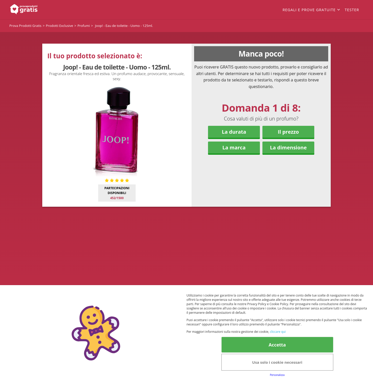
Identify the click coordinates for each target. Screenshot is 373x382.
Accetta (277, 345)
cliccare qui (277, 331)
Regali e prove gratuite (309, 9)
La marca (234, 147)
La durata (234, 131)
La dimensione (288, 147)
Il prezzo (288, 131)
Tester (352, 9)
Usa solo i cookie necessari (277, 362)
